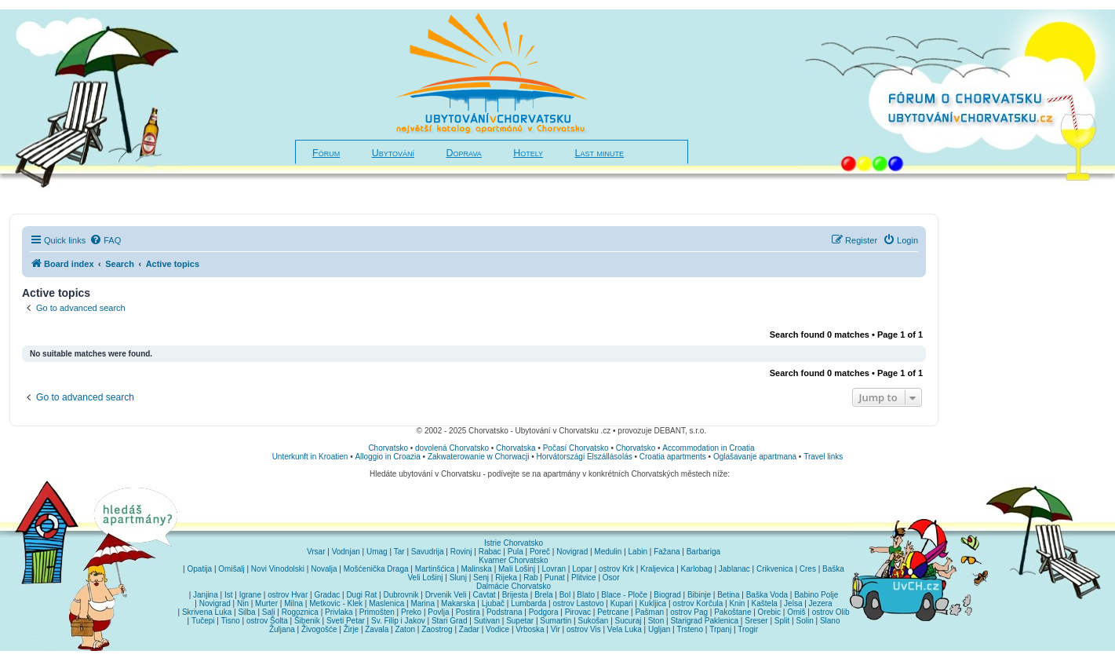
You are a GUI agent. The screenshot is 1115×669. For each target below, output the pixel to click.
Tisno (230, 620)
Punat (555, 577)
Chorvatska (516, 448)
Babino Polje (816, 594)
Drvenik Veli (446, 594)
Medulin (607, 551)
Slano (830, 620)
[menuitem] (105, 240)
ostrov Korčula (697, 603)
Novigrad (572, 551)
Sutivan (487, 620)
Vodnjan (346, 551)
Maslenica (386, 603)
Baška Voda (767, 594)
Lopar (582, 569)
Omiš (796, 612)
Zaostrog (436, 629)
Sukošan (593, 620)
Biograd (667, 594)
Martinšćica (435, 569)
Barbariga (703, 551)
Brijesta (515, 594)
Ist (228, 594)
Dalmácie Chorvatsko (513, 586)
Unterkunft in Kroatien (310, 456)
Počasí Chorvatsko (576, 448)
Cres (808, 569)
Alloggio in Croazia (387, 456)
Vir (555, 629)
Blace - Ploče (624, 594)
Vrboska (530, 629)
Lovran (553, 569)
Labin (638, 551)
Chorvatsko (388, 448)
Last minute (599, 153)
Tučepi (203, 620)
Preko (411, 612)
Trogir (748, 629)
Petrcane (613, 612)
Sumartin (555, 620)
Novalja (324, 569)
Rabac (490, 551)
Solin (804, 620)
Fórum (326, 153)
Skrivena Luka (206, 612)
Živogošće (319, 629)
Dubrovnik (400, 594)
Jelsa (793, 603)
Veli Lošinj (425, 577)
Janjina (205, 594)
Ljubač (493, 603)
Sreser (756, 620)
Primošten (377, 612)
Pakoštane (732, 612)
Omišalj (231, 569)
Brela (543, 594)
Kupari (621, 603)
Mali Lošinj (516, 569)
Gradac (327, 594)
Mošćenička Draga (376, 569)
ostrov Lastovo (577, 603)
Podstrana (504, 612)
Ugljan (659, 629)
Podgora (544, 612)
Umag (377, 551)
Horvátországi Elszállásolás (584, 456)
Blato (586, 594)
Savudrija (427, 551)
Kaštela (765, 603)
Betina (728, 594)
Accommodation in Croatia (708, 448)
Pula (515, 551)
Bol (564, 594)
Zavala (376, 629)
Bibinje (699, 594)
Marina (422, 603)
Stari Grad (450, 620)
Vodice (497, 629)
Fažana (667, 551)
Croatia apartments (672, 456)
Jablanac (734, 569)
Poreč (540, 551)
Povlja (438, 612)
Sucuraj (628, 620)
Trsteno (689, 629)
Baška (833, 569)
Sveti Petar (345, 620)
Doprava (464, 153)
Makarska (458, 603)
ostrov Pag (689, 612)
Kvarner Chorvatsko (513, 560)
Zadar (469, 629)
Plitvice (583, 577)
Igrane (250, 594)
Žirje (351, 629)
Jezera (821, 603)
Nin (243, 603)
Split (781, 620)
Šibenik (307, 620)
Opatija (200, 569)
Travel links (823, 456)
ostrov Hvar (288, 594)
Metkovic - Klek (336, 603)
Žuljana (282, 629)
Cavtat (484, 594)
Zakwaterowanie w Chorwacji (479, 456)
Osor (611, 577)
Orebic (769, 612)
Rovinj (461, 551)
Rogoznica (300, 612)
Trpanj (720, 629)
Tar (399, 551)
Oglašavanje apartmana (754, 456)
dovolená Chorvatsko (452, 448)
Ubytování (393, 153)
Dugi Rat (361, 594)
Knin (737, 603)
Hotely (528, 153)
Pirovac (578, 612)
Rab (530, 577)
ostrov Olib (831, 612)
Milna (293, 603)
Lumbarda (528, 603)
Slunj (458, 577)
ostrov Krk (616, 569)
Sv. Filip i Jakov (398, 620)
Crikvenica (774, 569)
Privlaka (339, 612)
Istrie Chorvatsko (513, 543)
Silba (246, 612)
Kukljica (652, 603)
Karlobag (696, 569)
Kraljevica (657, 569)
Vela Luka (624, 629)
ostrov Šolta (267, 620)
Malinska (476, 569)
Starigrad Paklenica (704, 620)
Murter (266, 603)
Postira (468, 612)
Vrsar (316, 551)
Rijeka (506, 577)
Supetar (520, 620)
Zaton (405, 629)
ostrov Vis (584, 629)
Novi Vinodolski (277, 569)
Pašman (649, 612)
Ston (656, 620)
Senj (481, 577)
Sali (268, 612)
